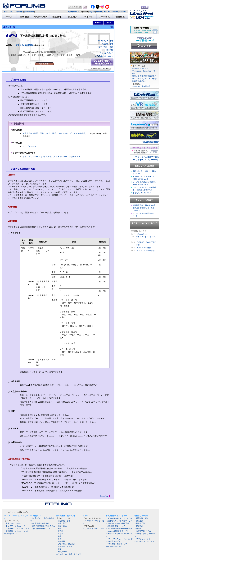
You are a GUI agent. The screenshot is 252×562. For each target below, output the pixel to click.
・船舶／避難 (61, 552)
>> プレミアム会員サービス (147, 157)
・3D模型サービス (113, 541)
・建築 (58, 549)
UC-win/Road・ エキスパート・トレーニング (146, 236)
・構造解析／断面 (63, 521)
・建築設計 (138, 526)
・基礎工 (59, 528)
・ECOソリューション (143, 539)
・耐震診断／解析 (141, 518)
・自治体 (137, 528)
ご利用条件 (19, 12)
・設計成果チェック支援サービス (119, 521)
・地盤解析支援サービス (115, 526)
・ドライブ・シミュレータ (14, 526)
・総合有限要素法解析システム (42, 526)
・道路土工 (60, 534)
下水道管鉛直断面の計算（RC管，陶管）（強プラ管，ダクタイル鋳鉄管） (55, 133)
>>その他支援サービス (115, 546)
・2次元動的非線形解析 (39, 523)
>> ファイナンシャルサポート (146, 160)
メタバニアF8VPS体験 (146, 250)
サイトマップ (9, 12)
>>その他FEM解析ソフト (40, 528)
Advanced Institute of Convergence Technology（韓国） (143, 70)
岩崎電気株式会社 (139, 81)
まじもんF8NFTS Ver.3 (142, 193)
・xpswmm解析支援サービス (117, 531)
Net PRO (109, 50)
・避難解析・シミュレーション (16, 531)
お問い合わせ (29, 12)
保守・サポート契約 (106, 47)
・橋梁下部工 (61, 526)
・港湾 (58, 536)
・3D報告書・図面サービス (116, 544)
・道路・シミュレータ (13, 523)
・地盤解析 (60, 541)
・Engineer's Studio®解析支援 (117, 523)
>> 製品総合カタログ (150, 142)
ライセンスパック (106, 53)
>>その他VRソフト (11, 534)
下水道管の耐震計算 (24, 45)
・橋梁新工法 (139, 523)
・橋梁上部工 (61, 523)
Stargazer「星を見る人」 (142, 86)
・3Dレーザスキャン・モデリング (119, 539)
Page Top (105, 496)
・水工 (58, 539)
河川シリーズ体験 (144, 248)
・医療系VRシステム (142, 531)
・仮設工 (59, 531)
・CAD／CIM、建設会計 (65, 544)
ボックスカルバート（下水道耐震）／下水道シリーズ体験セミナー (52, 156)
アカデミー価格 (107, 44)
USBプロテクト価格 (105, 41)
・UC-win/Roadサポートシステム (119, 518)
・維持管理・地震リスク (66, 546)
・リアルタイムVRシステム (94, 528)
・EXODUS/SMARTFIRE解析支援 (119, 528)
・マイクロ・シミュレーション (16, 528)
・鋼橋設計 (138, 521)
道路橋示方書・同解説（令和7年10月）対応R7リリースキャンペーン (145, 207)
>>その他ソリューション (144, 541)
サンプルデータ (29, 146)
